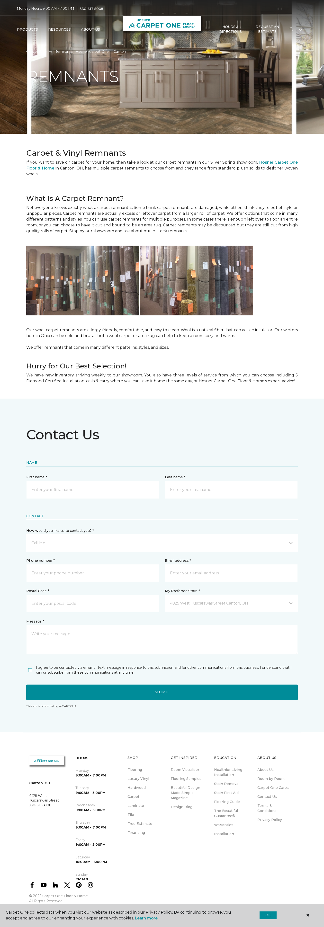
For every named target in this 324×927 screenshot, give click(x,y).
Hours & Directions (230, 29)
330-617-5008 (91, 9)
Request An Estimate (267, 29)
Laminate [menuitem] (135, 805)
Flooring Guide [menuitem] (227, 802)
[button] (291, 29)
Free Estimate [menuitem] (139, 823)
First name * (36, 477)
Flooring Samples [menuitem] (186, 778)
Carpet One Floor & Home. (65, 896)
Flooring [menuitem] (134, 769)
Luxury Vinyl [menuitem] (138, 778)
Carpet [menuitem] (133, 796)
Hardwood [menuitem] (136, 787)
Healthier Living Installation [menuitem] (228, 772)
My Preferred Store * (182, 591)
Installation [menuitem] (224, 834)
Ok (267, 915)
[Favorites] (300, 29)
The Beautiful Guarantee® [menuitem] (226, 813)
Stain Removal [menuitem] (226, 784)
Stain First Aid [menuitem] (226, 793)
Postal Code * (37, 591)
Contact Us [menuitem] (267, 796)
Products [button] (27, 29)
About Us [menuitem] (265, 769)
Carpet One (36, 51)
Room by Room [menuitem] (271, 778)
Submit (162, 692)
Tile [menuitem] (130, 814)
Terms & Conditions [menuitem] (267, 808)
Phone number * (40, 560)
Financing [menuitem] (136, 832)
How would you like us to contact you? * (60, 530)
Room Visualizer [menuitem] (185, 769)
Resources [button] (59, 29)
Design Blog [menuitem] (181, 807)
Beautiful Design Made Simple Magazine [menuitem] (185, 792)
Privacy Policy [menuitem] (269, 820)
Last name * (175, 477)
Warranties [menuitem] (223, 825)
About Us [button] (90, 29)
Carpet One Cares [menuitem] (273, 787)
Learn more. (146, 918)
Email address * (178, 560)
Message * (35, 621)
